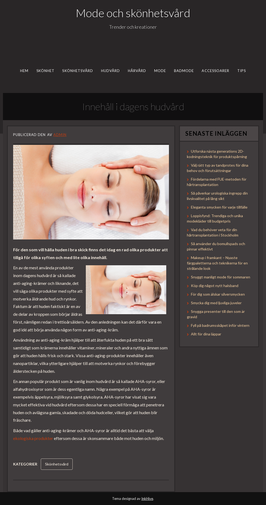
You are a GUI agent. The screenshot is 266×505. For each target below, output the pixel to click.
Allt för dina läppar (206, 334)
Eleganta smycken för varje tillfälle (219, 207)
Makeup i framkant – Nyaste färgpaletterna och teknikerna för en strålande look (217, 263)
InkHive (147, 498)
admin (59, 134)
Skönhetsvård (77, 71)
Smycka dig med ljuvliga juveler (216, 302)
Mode (160, 71)
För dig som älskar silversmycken (218, 294)
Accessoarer (215, 71)
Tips (241, 71)
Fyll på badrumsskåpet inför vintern (220, 325)
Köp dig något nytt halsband (214, 285)
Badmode (184, 71)
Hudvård (110, 71)
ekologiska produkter (33, 438)
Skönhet (45, 71)
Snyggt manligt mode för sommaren (220, 277)
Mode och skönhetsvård (133, 13)
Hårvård (137, 71)
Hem (24, 71)
